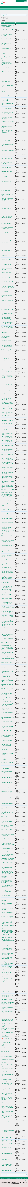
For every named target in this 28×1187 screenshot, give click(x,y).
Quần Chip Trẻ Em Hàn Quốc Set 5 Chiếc (6, 582)
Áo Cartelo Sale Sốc (5, 355)
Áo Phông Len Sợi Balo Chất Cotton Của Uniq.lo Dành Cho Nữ (6, 958)
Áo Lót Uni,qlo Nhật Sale (6, 305)
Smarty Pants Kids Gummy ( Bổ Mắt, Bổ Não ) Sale (7, 541)
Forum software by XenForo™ (5, 1180)
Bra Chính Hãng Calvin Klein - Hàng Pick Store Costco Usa (7, 821)
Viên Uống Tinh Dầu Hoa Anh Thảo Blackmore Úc (6, 346)
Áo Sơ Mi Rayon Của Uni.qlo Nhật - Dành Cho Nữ (7, 844)
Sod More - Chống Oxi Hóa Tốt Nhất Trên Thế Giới (7, 971)
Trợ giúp (25, 1178)
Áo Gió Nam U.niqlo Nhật (6, 1125)
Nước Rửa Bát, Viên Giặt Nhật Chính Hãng (6, 1120)
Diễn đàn (9, 6)
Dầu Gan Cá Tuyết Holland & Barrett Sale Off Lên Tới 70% (7, 486)
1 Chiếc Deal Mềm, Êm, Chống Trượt (6, 127)
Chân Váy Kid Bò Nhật (6, 264)
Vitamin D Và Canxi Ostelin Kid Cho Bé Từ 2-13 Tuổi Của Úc (7, 199)
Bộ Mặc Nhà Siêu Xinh (6, 259)
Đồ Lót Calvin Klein (5, 1159)
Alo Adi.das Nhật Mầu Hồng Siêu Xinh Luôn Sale (7, 954)
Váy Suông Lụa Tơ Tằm (6, 777)
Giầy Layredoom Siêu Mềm (7, 309)
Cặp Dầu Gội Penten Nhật (7, 1032)
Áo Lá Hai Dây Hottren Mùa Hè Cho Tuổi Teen (7, 100)
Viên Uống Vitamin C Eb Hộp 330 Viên (6, 429)
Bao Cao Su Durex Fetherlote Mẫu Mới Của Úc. (7, 149)
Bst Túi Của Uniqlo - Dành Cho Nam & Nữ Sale (7, 863)
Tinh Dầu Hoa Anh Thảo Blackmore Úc (6, 394)
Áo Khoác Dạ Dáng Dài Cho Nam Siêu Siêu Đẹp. (7, 26)
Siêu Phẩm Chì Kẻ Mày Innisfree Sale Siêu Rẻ (6, 1084)
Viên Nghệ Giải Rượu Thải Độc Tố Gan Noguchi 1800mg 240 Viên (7, 626)
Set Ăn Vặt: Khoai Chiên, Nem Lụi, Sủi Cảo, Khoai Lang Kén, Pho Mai (6, 967)
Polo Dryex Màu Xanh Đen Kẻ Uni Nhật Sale (7, 768)
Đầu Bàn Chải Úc (5, 154)
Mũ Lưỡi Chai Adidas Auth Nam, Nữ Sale (7, 1048)
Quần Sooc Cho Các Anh (6, 204)
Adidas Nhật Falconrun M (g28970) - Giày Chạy (6, 1136)
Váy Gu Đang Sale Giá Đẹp (7, 300)
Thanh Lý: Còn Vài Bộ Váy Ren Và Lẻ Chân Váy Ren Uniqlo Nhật (7, 1070)
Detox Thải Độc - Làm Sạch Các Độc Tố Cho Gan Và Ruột (7, 980)
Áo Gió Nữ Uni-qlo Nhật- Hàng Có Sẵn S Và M (6, 1165)
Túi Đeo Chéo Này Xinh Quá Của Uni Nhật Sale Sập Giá (7, 859)
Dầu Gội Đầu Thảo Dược (6, 999)
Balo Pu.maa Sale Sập (6, 181)
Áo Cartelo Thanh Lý (5, 140)
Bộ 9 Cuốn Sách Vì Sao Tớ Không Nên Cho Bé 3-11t (7, 323)
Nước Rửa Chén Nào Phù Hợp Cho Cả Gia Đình (7, 603)
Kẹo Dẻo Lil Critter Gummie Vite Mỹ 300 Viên (7, 468)
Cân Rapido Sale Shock (6, 381)
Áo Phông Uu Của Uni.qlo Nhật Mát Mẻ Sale (7, 826)
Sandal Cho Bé (4, 255)
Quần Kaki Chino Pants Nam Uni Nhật (6, 709)
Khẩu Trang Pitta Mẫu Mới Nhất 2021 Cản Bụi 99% (7, 886)
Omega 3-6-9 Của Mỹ (6, 500)
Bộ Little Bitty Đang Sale (6, 250)
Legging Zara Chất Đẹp (6, 53)
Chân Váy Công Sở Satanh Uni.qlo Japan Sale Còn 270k (7, 918)
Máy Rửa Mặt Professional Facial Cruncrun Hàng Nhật (7, 419)
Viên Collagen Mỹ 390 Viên (7, 454)
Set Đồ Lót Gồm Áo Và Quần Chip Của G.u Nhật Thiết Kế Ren (6, 881)
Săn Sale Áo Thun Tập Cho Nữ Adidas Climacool (7, 745)
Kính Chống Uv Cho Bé (6, 1153)
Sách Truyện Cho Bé (5, 81)
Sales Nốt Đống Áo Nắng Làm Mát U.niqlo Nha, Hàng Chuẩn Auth (7, 1107)
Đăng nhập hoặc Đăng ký (21, 1)
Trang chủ (4, 6)
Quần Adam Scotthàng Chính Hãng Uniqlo (6, 1080)
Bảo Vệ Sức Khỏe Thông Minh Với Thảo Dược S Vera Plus (7, 608)
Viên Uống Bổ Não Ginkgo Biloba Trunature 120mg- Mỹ (7, 657)
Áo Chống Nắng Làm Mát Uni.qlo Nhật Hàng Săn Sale (7, 409)
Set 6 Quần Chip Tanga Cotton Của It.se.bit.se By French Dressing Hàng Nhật (7, 577)
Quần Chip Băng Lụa (6, 95)
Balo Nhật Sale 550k (5, 895)
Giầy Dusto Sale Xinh (6, 223)
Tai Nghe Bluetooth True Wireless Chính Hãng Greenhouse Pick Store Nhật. (6, 218)
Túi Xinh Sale (4, 332)
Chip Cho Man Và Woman (7, 77)
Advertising (18, 1178)
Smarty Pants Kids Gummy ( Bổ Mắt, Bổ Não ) (7, 630)
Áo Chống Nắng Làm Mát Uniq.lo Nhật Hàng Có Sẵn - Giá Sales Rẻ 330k (7, 963)
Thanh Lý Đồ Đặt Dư (6, 67)
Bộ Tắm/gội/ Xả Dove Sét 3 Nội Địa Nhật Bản (7, 1035)
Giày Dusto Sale (5, 237)
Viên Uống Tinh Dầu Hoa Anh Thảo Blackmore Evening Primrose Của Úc (7, 318)
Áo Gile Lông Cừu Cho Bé (7, 48)
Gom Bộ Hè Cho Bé (5, 136)
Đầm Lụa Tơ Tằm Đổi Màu (7, 798)
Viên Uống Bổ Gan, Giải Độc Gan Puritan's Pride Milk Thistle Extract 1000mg (7, 495)
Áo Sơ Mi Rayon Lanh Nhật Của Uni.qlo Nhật (7, 736)
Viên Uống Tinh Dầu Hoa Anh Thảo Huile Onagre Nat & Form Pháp (7, 464)
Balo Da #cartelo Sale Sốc (7, 364)
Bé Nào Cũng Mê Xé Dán (6, 185)
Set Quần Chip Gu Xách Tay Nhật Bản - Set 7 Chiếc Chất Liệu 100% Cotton (7, 927)
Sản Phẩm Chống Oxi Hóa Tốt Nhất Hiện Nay (7, 996)
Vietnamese (9, 1178)
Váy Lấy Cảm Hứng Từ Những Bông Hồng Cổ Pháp (7, 792)
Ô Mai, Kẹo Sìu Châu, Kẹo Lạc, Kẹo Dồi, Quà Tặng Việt (7, 287)
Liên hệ (22, 1178)
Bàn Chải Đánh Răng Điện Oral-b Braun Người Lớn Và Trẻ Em (7, 621)
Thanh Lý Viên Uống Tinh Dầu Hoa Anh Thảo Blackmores (6, 131)
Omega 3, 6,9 (4, 1016)
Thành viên (15, 6)
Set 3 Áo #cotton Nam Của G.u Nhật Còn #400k (7, 913)
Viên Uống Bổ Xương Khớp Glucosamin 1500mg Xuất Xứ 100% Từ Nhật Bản (7, 644)
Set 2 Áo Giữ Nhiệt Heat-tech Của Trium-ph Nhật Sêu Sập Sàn (7, 376)
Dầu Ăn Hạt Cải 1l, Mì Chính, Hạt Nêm (6, 1148)
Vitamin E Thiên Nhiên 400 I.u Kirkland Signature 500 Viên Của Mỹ (7, 617)
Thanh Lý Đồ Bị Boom (6, 167)
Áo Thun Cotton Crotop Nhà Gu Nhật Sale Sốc (7, 113)
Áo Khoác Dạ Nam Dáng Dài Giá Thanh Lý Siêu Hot (7, 30)
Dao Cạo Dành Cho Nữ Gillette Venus (6, 337)
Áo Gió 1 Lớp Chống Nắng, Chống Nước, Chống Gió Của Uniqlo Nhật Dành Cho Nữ (7, 414)
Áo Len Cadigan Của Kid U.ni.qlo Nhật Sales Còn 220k (6, 949)
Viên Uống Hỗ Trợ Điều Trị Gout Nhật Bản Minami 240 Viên (7, 671)
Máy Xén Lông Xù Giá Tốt (7, 945)
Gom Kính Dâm (4, 176)
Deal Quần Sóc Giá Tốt (6, 108)
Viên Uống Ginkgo (5, 816)
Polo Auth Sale (4, 291)
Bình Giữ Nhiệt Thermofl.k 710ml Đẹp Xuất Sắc (7, 635)
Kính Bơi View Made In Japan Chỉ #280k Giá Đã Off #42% (7, 940)
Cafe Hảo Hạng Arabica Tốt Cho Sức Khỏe (7, 772)
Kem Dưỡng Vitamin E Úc (7, 445)
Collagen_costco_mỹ (6, 513)
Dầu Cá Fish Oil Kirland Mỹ (7, 518)
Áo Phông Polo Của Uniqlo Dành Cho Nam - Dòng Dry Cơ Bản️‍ (7, 812)
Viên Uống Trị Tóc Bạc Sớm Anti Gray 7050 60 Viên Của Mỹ (7, 532)
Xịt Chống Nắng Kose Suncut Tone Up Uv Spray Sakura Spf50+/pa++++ (7, 591)
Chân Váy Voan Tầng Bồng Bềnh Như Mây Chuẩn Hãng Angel (7, 327)
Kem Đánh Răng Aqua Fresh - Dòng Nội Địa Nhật (7, 459)
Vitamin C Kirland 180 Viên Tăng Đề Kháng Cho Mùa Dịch (7, 477)
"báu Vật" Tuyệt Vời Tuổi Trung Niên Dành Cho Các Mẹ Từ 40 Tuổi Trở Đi (7, 872)
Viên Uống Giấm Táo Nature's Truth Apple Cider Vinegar (7, 433)
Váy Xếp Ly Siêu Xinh (6, 208)
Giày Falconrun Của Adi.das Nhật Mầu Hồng (7, 1131)
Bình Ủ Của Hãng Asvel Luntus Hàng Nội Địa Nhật (7, 437)
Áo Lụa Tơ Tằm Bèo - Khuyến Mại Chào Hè (6, 698)
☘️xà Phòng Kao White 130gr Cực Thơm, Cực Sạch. (6, 1044)
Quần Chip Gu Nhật (5, 190)
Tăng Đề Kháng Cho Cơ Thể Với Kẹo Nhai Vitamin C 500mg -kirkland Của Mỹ (7, 491)
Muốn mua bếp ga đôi (6, 1170)
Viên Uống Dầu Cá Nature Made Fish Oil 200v (7, 450)
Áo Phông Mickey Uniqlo (6, 1056)
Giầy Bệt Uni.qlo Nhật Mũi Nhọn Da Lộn (7, 727)
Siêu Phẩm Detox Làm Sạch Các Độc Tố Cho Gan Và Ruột (7, 1003)
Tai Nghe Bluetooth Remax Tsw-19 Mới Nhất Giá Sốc (7, 350)
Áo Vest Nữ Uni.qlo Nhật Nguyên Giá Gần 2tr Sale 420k (6, 922)
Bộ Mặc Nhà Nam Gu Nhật (7, 848)
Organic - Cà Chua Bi (6, 984)
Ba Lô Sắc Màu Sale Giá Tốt (7, 545)
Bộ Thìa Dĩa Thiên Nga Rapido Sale (6, 399)
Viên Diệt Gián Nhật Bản (6, 390)
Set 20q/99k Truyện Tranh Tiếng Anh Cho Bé (7, 228)
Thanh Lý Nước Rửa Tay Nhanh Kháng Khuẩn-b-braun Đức (6, 1116)
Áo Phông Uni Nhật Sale (6, 740)
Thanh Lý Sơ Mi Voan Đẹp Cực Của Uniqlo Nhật (7, 1065)
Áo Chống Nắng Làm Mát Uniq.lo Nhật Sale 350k (6, 890)
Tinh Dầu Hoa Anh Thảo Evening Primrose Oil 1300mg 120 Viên (6, 527)
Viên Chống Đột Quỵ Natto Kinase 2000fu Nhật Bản (7, 689)
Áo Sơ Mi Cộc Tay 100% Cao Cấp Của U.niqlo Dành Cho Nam (7, 1098)
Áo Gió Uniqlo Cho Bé (6, 991)
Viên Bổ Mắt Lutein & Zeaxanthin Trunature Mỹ (6, 568)
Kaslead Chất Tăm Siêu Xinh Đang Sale (6, 118)
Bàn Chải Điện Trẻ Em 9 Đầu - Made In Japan (6, 1141)
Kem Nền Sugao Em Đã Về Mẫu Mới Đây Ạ (7, 1144)
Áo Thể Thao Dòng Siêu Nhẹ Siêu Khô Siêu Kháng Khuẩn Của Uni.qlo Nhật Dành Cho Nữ (7, 703)
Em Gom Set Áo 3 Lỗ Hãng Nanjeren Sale (7, 241)
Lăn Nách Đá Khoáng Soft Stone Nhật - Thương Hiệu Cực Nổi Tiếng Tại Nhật (7, 931)
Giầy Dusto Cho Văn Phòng (7, 277)
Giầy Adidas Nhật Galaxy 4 (7, 1103)
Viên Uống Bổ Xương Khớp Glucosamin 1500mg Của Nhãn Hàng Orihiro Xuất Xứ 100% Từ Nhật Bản (7, 853)
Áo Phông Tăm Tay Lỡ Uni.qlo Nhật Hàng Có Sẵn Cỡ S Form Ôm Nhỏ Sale (7, 936)
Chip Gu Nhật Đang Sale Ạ (7, 158)
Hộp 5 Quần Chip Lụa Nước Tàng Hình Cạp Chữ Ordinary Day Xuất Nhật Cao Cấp (7, 62)
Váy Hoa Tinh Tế (5, 787)
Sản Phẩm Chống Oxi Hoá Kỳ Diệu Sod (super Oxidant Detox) (7, 1020)
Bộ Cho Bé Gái (4, 232)
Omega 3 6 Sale (5, 213)
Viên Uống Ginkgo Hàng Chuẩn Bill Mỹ (6, 694)
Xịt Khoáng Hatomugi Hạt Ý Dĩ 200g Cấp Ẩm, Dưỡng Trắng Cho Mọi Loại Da (7, 586)
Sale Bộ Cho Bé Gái (5, 246)
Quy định (26, 1180)
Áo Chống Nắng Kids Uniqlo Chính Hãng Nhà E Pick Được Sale (7, 1061)
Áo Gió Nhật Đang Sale (6, 662)
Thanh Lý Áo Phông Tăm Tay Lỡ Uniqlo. (6, 1094)
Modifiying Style (3, 1178)
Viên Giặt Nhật (4, 749)
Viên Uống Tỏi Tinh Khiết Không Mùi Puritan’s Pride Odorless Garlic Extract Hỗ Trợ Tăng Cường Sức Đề (7, 404)
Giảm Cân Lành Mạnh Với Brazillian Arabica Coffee (7, 612)
